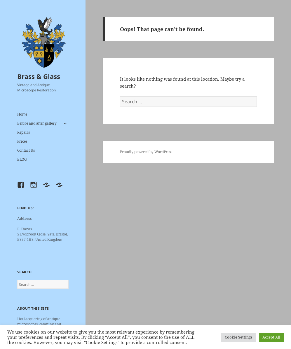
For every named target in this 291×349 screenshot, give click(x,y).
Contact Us (26, 150)
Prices (22, 141)
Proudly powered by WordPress (146, 151)
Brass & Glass (38, 76)
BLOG (22, 159)
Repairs (23, 132)
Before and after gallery (37, 123)
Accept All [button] (271, 337)
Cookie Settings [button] (238, 337)
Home (22, 114)
